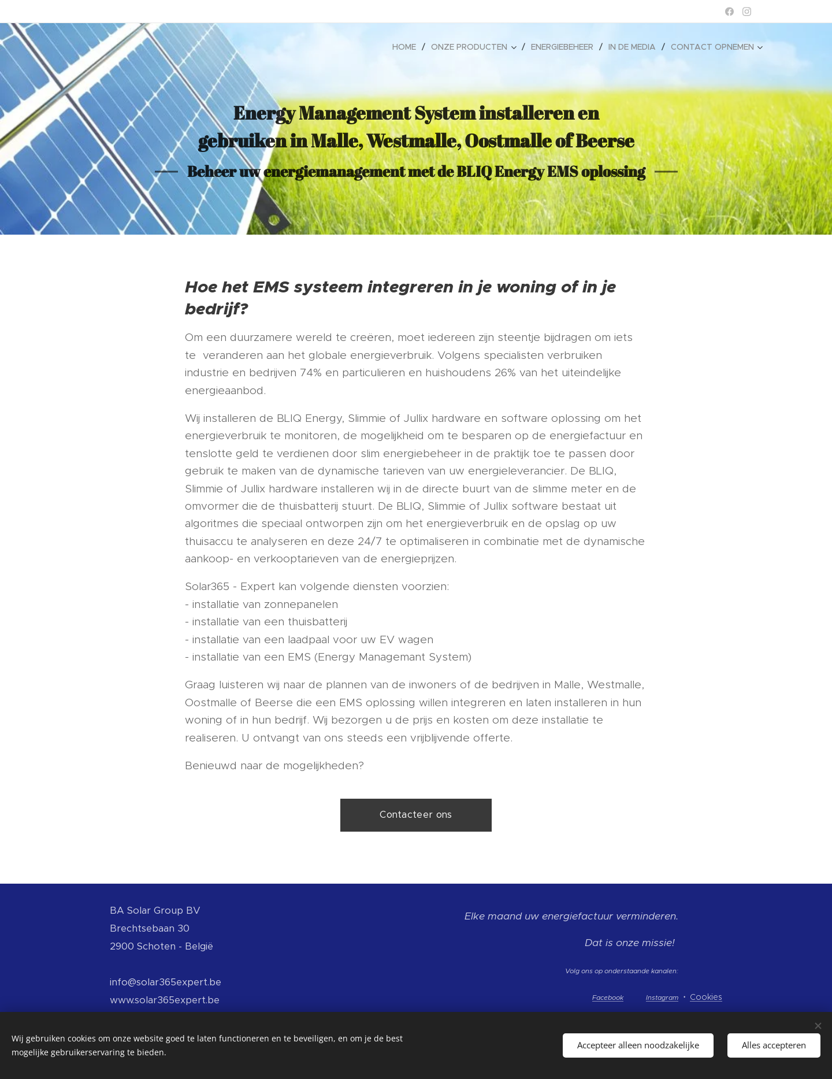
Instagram (662, 997)
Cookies (706, 997)
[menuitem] (407, 46)
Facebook (607, 997)
